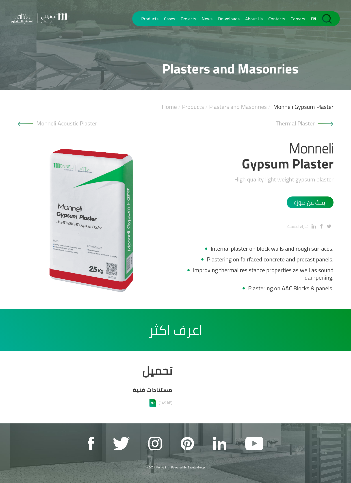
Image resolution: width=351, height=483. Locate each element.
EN (313, 19)
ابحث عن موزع (310, 202)
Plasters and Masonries (238, 106)
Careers (298, 19)
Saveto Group (196, 467)
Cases (169, 19)
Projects (188, 19)
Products (149, 19)
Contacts (276, 19)
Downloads (229, 19)
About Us (254, 19)
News (207, 19)
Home (169, 106)
